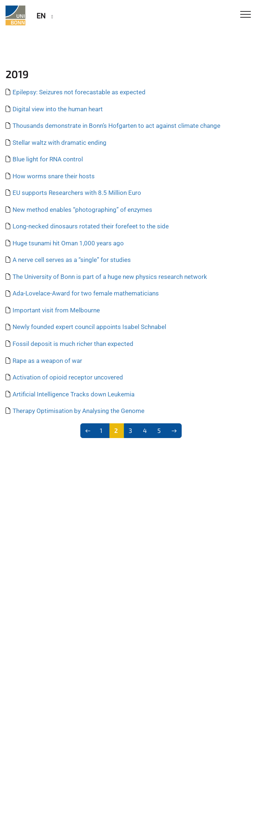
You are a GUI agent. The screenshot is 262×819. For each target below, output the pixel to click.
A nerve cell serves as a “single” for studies (72, 259)
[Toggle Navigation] (245, 14)
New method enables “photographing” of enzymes (82, 209)
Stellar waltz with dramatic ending (59, 142)
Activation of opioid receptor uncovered (68, 377)
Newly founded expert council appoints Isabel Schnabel (89, 326)
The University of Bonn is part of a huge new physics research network (110, 276)
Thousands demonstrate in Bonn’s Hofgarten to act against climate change (116, 125)
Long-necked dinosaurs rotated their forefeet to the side (91, 226)
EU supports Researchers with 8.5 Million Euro (77, 192)
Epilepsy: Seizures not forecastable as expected (79, 92)
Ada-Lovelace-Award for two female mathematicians (86, 293)
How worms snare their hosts (54, 176)
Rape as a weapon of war (47, 360)
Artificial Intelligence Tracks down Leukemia (74, 394)
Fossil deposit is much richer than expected (73, 343)
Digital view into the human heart (58, 109)
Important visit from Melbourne (56, 310)
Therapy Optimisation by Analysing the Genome (78, 410)
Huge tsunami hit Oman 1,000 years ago (68, 243)
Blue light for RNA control (48, 159)
